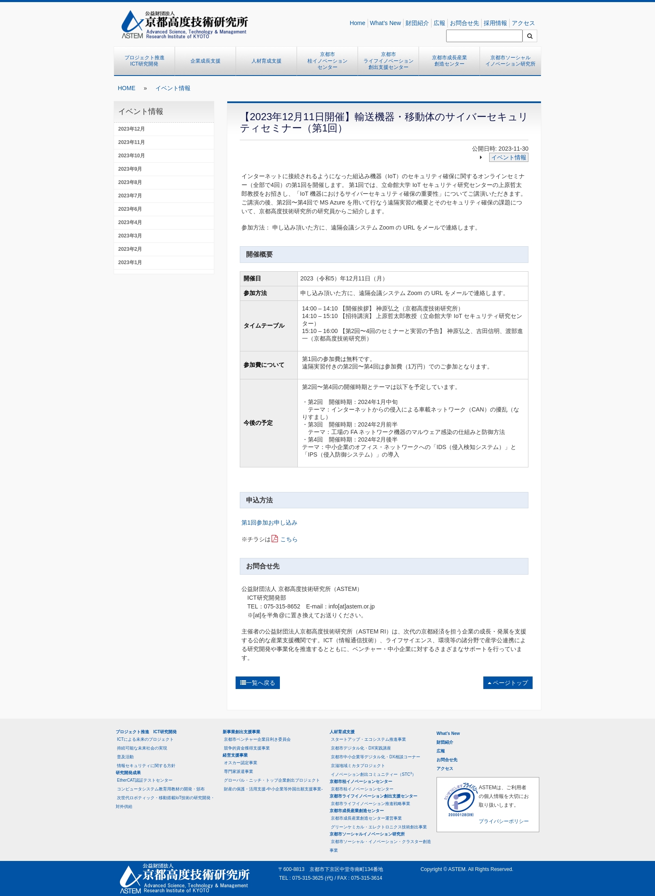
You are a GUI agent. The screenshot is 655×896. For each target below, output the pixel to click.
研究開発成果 (128, 772)
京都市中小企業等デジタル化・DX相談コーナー (375, 757)
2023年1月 (130, 262)
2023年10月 (131, 156)
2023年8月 (130, 182)
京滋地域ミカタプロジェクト (358, 765)
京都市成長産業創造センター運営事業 (366, 818)
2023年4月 (130, 222)
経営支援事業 (235, 755)
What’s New (385, 23)
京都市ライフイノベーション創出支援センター (388, 60)
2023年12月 (131, 129)
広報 (439, 23)
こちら (289, 539)
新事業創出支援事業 (241, 731)
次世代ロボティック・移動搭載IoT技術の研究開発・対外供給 (165, 802)
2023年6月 (130, 209)
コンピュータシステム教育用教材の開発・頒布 (161, 789)
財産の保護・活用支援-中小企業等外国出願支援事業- (273, 789)
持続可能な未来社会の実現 (142, 748)
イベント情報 (172, 88)
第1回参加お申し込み (269, 522)
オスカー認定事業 (240, 762)
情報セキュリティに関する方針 (146, 765)
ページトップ (508, 682)
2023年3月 (130, 236)
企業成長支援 (205, 61)
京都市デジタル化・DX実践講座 (361, 748)
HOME (126, 88)
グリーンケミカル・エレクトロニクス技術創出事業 (379, 827)
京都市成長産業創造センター (449, 61)
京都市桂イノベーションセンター (327, 60)
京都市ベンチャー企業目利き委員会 (257, 739)
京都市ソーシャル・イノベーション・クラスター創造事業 (380, 846)
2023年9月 (130, 169)
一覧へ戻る (257, 682)
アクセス (523, 23)
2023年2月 (130, 249)
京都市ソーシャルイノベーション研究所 (510, 61)
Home (357, 23)
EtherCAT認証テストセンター (145, 780)
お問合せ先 (464, 23)
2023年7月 (130, 196)
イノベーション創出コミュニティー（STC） (373, 774)
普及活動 (125, 757)
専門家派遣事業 (238, 771)
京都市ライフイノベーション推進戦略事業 (370, 803)
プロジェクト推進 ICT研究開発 (147, 61)
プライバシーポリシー (504, 821)
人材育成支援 (266, 61)
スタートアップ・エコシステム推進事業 (368, 739)
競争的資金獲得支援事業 (247, 748)
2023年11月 (131, 142)
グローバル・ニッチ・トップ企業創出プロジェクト (272, 780)
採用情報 (495, 23)
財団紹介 (417, 23)
